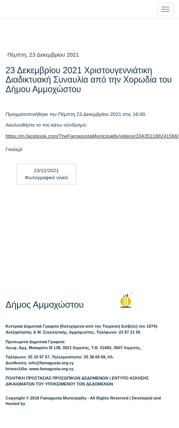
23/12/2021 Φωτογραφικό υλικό (46, 174)
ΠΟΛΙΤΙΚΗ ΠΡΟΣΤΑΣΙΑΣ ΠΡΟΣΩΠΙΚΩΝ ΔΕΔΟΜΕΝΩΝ (57, 378)
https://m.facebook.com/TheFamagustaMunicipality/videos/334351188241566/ (92, 136)
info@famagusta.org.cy (51, 363)
